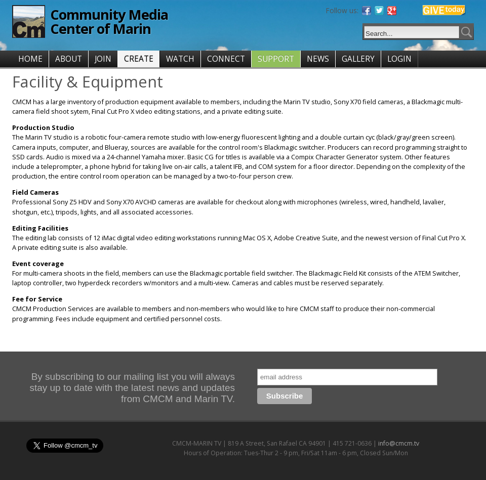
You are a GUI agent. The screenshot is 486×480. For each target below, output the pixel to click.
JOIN (103, 59)
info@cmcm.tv (398, 443)
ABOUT (68, 59)
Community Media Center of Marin (109, 21)
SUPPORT (276, 59)
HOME (30, 59)
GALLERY (358, 59)
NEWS (318, 59)
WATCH (180, 59)
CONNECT (226, 59)
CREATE (138, 59)
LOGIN (399, 59)
